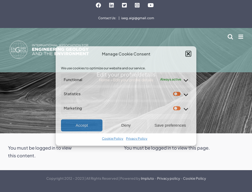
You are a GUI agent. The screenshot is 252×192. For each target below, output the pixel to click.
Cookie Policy (112, 139)
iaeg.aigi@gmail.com (137, 18)
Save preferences (170, 125)
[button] (188, 53)
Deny (126, 125)
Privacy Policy (136, 139)
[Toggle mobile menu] (241, 36)
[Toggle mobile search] (230, 36)
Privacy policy (168, 178)
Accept (82, 125)
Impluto (147, 178)
